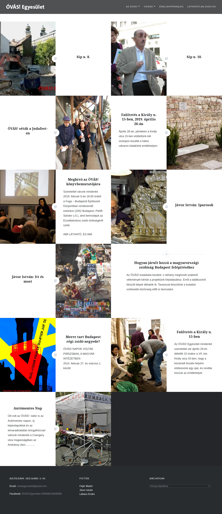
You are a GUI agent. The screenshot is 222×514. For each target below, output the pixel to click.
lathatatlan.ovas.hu (201, 6)
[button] (25, 6)
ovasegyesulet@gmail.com (32, 486)
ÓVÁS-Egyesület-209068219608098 (42, 493)
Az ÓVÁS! (132, 6)
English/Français (171, 6)
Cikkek (148, 6)
